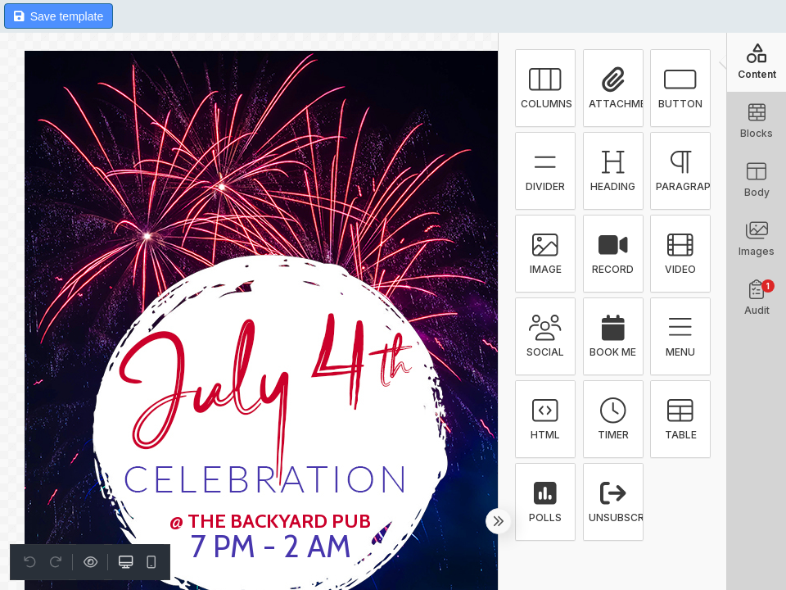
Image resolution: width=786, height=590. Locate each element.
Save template (58, 16)
